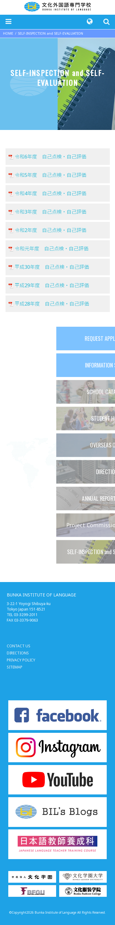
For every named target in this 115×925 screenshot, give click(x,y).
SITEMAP (14, 667)
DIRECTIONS (18, 653)
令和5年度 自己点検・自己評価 (50, 175)
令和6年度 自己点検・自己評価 (50, 156)
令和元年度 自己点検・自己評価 (51, 248)
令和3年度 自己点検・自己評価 (50, 211)
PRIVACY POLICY (21, 660)
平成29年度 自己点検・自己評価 (52, 285)
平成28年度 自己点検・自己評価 (52, 303)
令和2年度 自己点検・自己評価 (50, 230)
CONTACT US (18, 646)
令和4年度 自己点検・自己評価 (50, 193)
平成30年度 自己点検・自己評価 (52, 267)
